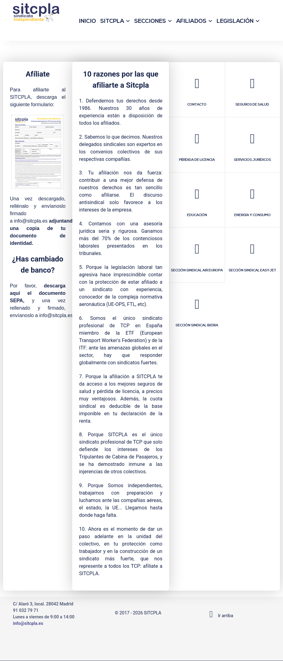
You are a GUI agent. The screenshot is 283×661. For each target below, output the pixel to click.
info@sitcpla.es (31, 221)
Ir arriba (219, 615)
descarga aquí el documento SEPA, (37, 293)
